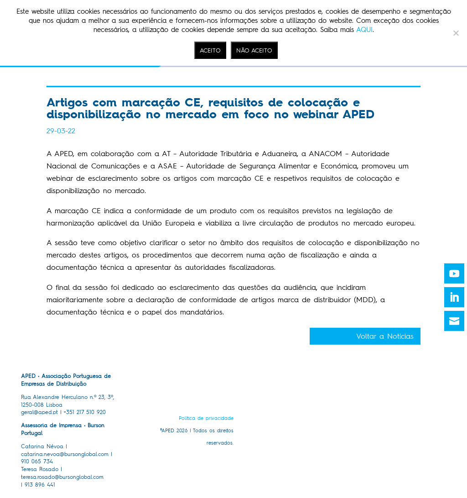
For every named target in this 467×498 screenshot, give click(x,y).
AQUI (364, 30)
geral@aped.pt (39, 412)
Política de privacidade (206, 418)
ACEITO (210, 50)
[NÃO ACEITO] (455, 32)
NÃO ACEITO (254, 50)
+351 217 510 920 (85, 412)
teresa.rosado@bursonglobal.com (62, 477)
